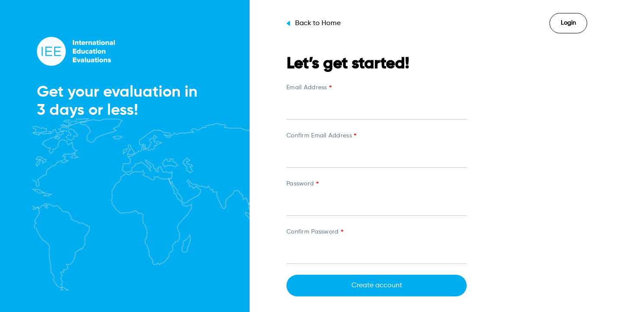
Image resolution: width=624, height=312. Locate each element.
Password (302, 184)
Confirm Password (314, 233)
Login (568, 23)
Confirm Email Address (321, 136)
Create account (376, 285)
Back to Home (313, 23)
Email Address (309, 88)
